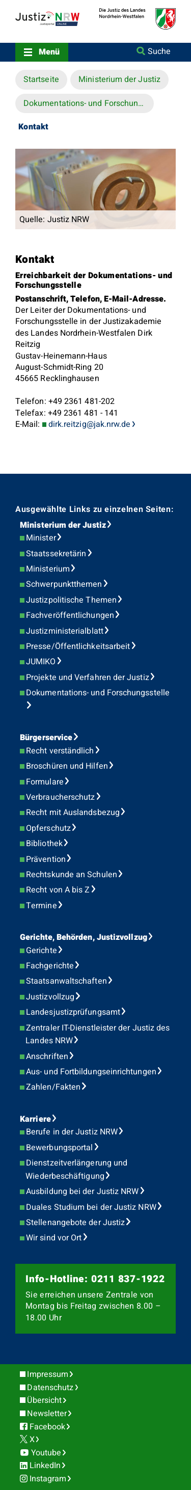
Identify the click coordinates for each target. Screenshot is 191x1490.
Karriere (35, 1119)
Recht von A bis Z (58, 890)
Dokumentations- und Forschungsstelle (88, 103)
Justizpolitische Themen (71, 600)
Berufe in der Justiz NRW (72, 1132)
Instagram (48, 1479)
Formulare (45, 782)
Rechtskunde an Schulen (71, 875)
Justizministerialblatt (64, 631)
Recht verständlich (60, 751)
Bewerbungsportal (59, 1148)
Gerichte (41, 950)
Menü (49, 52)
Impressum (47, 1374)
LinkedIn (45, 1465)
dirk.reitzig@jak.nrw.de (89, 424)
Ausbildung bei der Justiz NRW (82, 1191)
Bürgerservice (46, 738)
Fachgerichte (50, 966)
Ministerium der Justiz (119, 79)
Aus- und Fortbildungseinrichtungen (91, 1072)
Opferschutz (48, 828)
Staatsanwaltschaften (66, 981)
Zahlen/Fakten (53, 1087)
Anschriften (47, 1056)
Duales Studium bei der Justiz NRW (91, 1207)
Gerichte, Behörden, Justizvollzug (83, 937)
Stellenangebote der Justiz (75, 1222)
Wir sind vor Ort (53, 1238)
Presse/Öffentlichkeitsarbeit (78, 646)
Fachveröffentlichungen (70, 615)
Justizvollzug (50, 997)
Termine (41, 906)
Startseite (41, 79)
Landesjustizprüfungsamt (73, 1012)
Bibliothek (44, 843)
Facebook (48, 1427)
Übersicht (44, 1400)
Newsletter (47, 1413)
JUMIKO (41, 662)
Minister (41, 538)
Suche (159, 51)
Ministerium (48, 569)
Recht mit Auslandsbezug (73, 812)
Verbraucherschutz (60, 797)
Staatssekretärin (56, 554)
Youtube (46, 1453)
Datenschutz (50, 1387)
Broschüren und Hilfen (67, 766)
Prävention (46, 859)
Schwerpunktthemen (64, 584)
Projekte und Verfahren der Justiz (87, 677)
